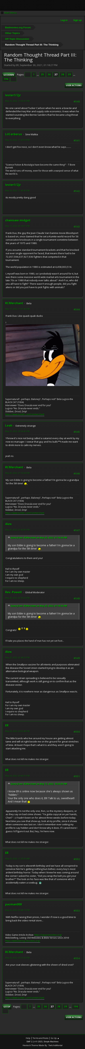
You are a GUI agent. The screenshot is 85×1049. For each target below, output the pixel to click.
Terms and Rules (40, 1038)
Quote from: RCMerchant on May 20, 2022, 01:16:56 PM (39, 537)
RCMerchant (14, 303)
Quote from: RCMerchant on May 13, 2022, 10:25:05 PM (39, 783)
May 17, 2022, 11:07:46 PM (17, 308)
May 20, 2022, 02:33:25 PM (17, 597)
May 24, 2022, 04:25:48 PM (17, 731)
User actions (74, 85)
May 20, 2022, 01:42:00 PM (17, 529)
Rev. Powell (13, 592)
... (38, 74)
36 (49, 74)
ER (7, 725)
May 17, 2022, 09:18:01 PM (17, 226)
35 (42, 74)
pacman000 (13, 904)
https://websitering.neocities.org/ (22, 940)
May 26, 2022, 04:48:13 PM (17, 910)
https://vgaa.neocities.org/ (48, 934)
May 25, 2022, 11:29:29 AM (17, 858)
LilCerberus (13, 134)
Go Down (8, 74)
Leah (8, 426)
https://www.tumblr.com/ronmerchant (24, 414)
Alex (8, 524)
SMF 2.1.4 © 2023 (34, 1041)
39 (69, 74)
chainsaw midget (18, 220)
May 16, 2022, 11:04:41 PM (17, 101)
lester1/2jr (13, 95)
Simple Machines (51, 1041)
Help (28, 1038)
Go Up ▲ (55, 1038)
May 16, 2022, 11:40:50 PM (17, 190)
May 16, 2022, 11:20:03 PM (17, 140)
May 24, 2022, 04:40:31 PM (17, 775)
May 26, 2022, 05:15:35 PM (17, 957)
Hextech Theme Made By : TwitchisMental (42, 1045)
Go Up (6, 1006)
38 (62, 74)
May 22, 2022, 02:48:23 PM (17, 657)
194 (6, 79)
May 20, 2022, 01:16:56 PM (17, 473)
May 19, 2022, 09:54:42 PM (17, 431)
